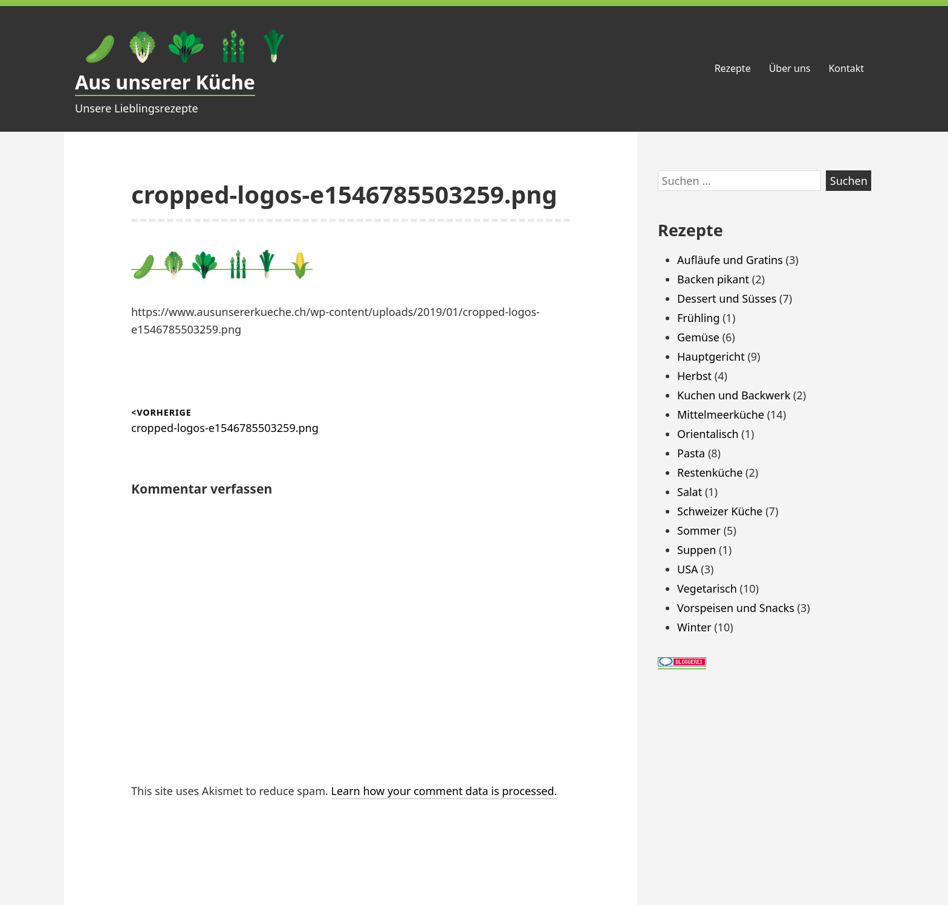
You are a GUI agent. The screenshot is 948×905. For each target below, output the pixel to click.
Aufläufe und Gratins (730, 260)
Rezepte (733, 68)
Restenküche (709, 472)
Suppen (696, 550)
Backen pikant (713, 279)
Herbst (694, 376)
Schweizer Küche (720, 511)
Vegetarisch (707, 588)
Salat (689, 492)
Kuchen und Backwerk (733, 395)
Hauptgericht (711, 356)
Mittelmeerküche (720, 414)
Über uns (790, 68)
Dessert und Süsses (726, 298)
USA (687, 569)
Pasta (691, 453)
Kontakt (846, 68)
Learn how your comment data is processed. (444, 791)
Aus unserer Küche (165, 82)
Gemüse (698, 337)
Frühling (698, 318)
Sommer (699, 530)
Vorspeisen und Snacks (735, 608)
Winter (694, 627)
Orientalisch (708, 434)
